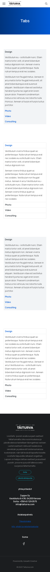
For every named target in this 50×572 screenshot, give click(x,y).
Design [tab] (8, 51)
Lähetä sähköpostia (25, 478)
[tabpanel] (25, 81)
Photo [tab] (8, 110)
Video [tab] (8, 116)
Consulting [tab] (10, 121)
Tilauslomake (25, 521)
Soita (25, 472)
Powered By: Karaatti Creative (25, 561)
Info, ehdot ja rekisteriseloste (25, 526)
